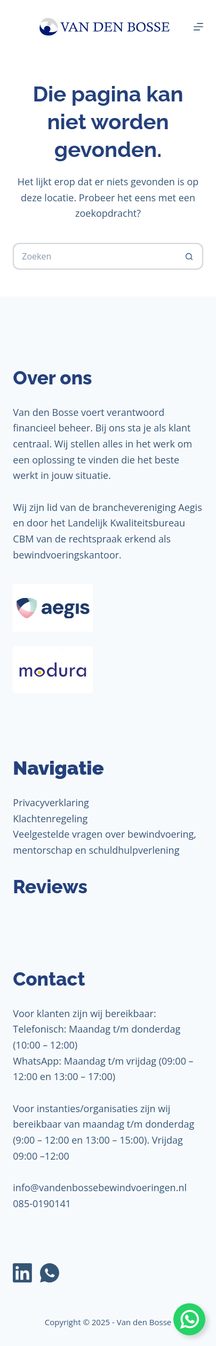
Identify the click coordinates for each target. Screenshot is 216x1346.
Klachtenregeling (50, 818)
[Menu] (198, 27)
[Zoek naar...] (94, 256)
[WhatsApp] (49, 1272)
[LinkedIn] (22, 1272)
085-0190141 (42, 1203)
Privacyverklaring (51, 802)
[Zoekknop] (190, 256)
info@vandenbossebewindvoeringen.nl (100, 1187)
